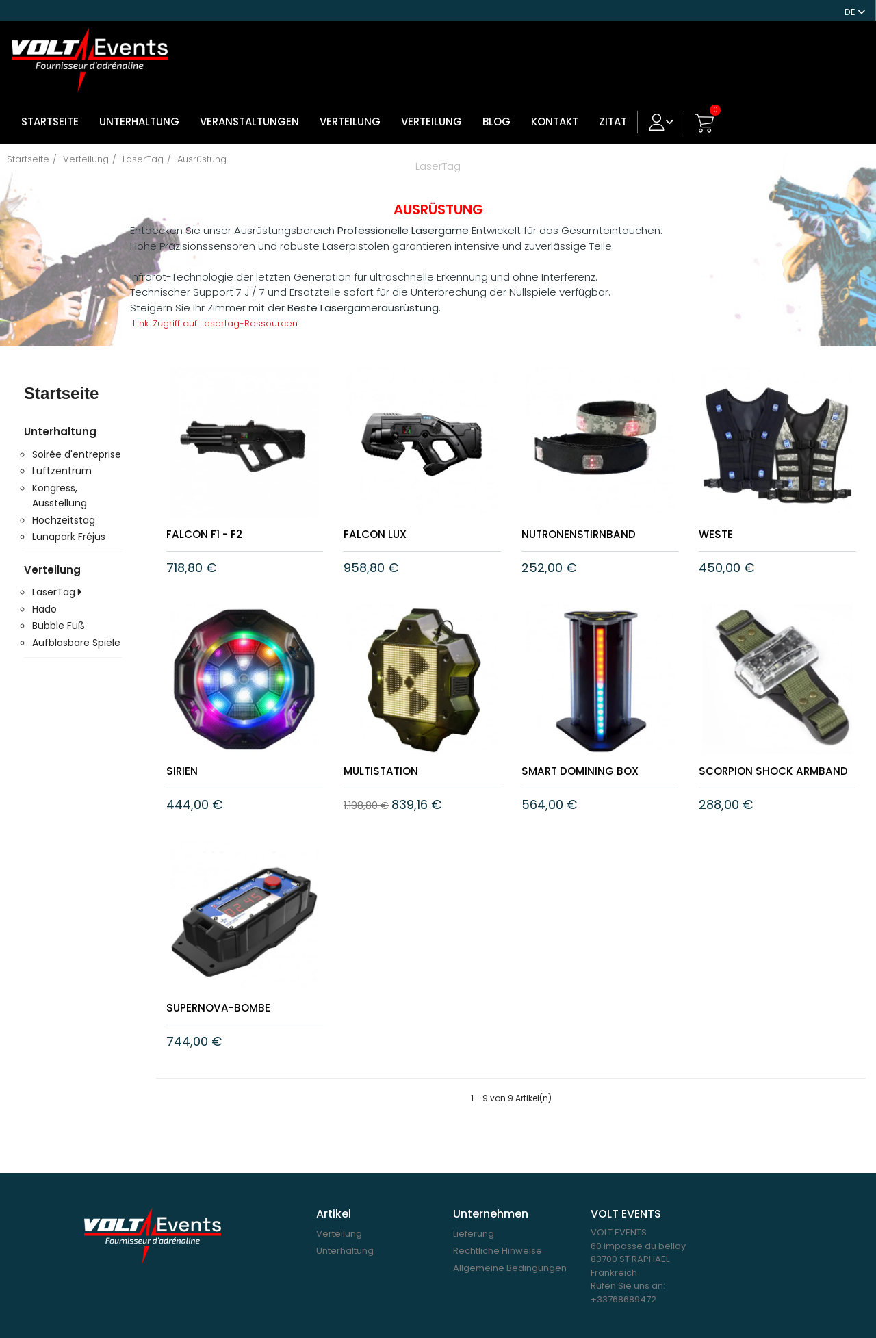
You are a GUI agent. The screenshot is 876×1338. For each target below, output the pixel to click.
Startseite (50, 110)
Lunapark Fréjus (68, 525)
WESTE (718, 522)
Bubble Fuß (58, 614)
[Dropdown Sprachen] (855, 10)
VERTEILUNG (350, 110)
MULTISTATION (387, 758)
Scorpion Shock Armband (754, 765)
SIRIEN (183, 758)
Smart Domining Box (589, 758)
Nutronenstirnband (587, 522)
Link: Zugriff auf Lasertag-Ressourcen (225, 312)
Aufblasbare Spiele (76, 632)
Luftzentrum (62, 460)
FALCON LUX (380, 522)
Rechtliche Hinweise (497, 1250)
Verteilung (431, 110)
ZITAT (613, 110)
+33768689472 (623, 1298)
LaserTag (53, 581)
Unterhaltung (139, 110)
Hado (44, 598)
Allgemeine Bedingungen (510, 1267)
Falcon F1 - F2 (211, 522)
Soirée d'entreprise (76, 443)
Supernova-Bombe (227, 1007)
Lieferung (473, 1232)
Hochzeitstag (63, 509)
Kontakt (554, 110)
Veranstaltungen (249, 110)
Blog (496, 110)
